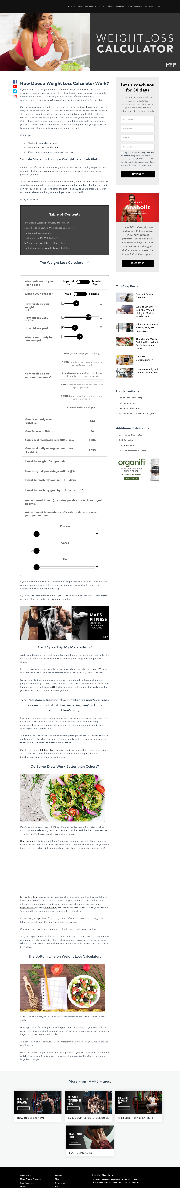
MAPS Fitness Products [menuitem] (86, 6)
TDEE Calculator (126, 445)
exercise (69, 152)
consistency (65, 1040)
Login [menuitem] (159, 6)
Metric (96, 282)
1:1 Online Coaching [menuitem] (134, 6)
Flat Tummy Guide (127, 403)
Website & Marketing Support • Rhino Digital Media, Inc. (46, 1176)
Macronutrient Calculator (130, 435)
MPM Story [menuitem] (69, 6)
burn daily (48, 170)
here (148, 165)
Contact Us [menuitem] (149, 6)
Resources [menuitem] (119, 6)
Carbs (65, 542)
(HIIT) (55, 686)
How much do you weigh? (39, 306)
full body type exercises (52, 749)
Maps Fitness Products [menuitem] (30, 1142)
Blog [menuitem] (57, 1142)
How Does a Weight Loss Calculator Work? (46, 222)
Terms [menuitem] (58, 1150)
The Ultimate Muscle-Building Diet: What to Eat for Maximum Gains (147, 343)
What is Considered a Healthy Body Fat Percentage (147, 327)
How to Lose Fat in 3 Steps (131, 397)
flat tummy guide (149, 1113)
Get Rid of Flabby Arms (129, 408)
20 (79, 336)
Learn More (137, 263)
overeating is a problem (34, 917)
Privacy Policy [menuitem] (61, 1153)
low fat (37, 896)
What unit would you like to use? (39, 282)
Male (68, 293)
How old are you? (36, 328)
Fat (65, 559)
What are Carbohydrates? (144, 358)
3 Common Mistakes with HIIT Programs (137, 413)
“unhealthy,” (50, 906)
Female (94, 293)
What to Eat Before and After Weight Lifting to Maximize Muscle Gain (146, 311)
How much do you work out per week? (38, 375)
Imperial (68, 282)
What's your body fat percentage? (39, 338)
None (82, 353)
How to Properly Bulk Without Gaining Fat (147, 371)
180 (76, 303)
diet (65, 188)
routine (54, 143)
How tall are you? (39, 318)
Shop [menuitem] (100, 6)
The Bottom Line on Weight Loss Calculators (47, 247)
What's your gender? (39, 293)
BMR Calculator (126, 440)
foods (55, 147)
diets (54, 826)
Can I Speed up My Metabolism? (41, 237)
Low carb (25, 896)
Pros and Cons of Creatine (145, 296)
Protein (65, 526)
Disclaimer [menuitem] (60, 1157)
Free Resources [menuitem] (27, 1146)
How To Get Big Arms (22, 1113)
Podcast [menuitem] (110, 6)
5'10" (88, 317)
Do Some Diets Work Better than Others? (45, 242)
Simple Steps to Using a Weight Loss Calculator (49, 227)
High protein (27, 840)
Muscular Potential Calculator (132, 450)
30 (75, 327)
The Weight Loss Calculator (38, 232)
